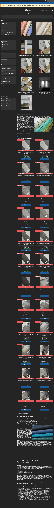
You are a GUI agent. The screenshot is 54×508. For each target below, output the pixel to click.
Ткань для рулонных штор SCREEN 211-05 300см (26, 267)
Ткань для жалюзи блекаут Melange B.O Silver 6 (26, 403)
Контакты (25, 16)
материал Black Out (46, 456)
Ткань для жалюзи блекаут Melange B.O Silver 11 (26, 381)
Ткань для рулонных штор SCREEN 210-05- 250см (44, 244)
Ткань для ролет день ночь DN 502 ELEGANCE (44, 289)
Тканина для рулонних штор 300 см (44, 73)
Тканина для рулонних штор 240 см (44, 55)
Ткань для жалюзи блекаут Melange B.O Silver (44, 381)
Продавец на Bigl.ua (27, 505)
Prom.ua (32, 504)
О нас (19, 16)
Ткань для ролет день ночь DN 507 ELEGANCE (44, 335)
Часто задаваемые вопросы (7, 32)
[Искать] (16, 11)
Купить (26, 159)
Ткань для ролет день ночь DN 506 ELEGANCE (26, 335)
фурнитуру (31, 124)
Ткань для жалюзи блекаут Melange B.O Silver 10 (44, 358)
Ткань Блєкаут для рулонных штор (26, 55)
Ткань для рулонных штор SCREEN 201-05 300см (26, 153)
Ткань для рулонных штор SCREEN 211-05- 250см (44, 267)
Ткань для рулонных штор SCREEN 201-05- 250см (44, 153)
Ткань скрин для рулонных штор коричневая (26, 289)
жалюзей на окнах (34, 501)
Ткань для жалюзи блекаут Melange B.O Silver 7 (44, 403)
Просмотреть (34, 3)
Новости (3, 26)
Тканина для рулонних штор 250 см (26, 73)
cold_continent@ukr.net (6, 61)
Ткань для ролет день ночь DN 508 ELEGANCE (26, 358)
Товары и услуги (12, 16)
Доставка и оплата (33, 16)
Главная (4, 16)
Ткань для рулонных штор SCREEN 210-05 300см (26, 244)
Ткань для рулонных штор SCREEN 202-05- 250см (26, 176)
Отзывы (3, 30)
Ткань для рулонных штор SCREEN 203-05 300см (44, 176)
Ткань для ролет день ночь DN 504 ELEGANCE (44, 312)
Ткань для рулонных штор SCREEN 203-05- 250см (26, 198)
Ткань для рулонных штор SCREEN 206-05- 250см (44, 221)
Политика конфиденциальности (36, 506)
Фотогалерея (4, 23)
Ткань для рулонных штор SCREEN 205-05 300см (44, 198)
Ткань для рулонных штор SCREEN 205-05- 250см (26, 221)
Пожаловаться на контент (24, 506)
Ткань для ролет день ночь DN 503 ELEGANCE (26, 312)
